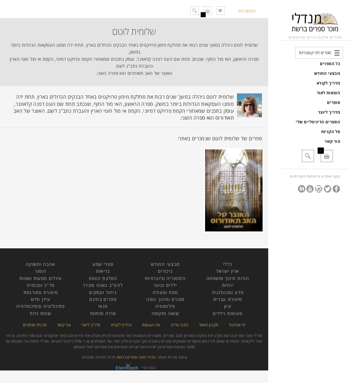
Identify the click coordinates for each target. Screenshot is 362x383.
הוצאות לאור (328, 93)
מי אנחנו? (237, 325)
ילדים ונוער (165, 285)
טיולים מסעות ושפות (40, 278)
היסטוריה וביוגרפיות (165, 278)
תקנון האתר (209, 325)
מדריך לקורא (328, 83)
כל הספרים (330, 63)
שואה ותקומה (165, 313)
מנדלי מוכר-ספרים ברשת (136, 357)
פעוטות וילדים (227, 313)
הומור (41, 271)
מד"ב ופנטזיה (41, 285)
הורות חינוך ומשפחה (227, 278)
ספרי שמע (103, 264)
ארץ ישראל (227, 271)
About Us (151, 325)
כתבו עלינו (180, 325)
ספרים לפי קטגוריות (315, 52)
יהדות (228, 285)
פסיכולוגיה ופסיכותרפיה (40, 306)
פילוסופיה (165, 306)
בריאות (103, 271)
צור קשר (332, 141)
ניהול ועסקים (103, 292)
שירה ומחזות (103, 313)
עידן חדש (40, 299)
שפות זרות (40, 313)
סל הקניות (330, 131)
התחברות (247, 11)
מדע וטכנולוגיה (228, 292)
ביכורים (165, 271)
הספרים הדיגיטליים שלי (318, 122)
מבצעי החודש (327, 73)
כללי (227, 264)
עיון (227, 306)
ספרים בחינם (103, 299)
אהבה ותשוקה (40, 264)
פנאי (103, 306)
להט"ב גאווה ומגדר (103, 285)
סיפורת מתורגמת (40, 292)
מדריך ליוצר (329, 112)
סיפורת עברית (227, 299)
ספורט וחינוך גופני (165, 299)
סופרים (333, 102)
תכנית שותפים (35, 325)
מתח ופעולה (165, 292)
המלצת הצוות (103, 278)
